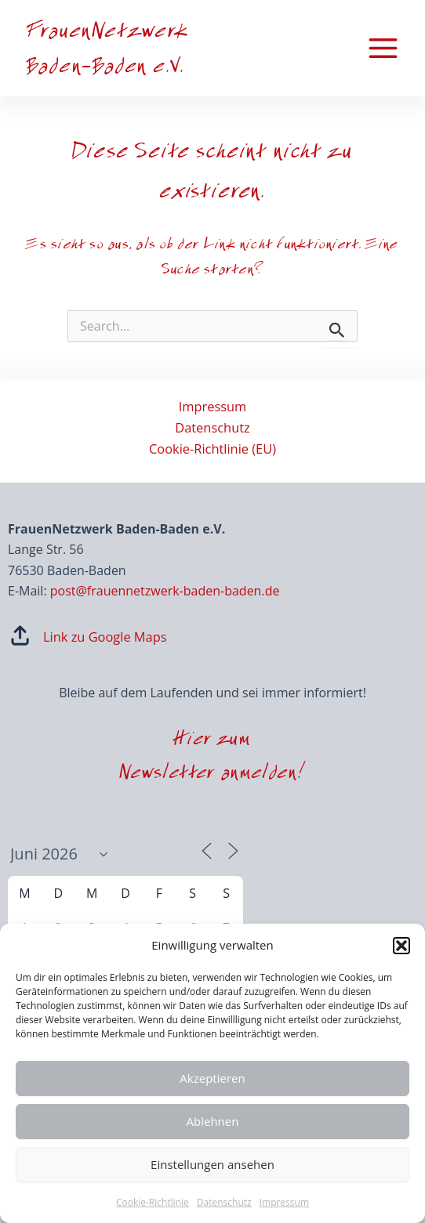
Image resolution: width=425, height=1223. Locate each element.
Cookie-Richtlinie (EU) (212, 449)
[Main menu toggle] (382, 48)
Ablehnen (213, 1121)
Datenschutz (224, 1202)
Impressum (284, 1202)
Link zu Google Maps (105, 637)
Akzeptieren (212, 1078)
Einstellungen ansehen (212, 1164)
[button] (401, 945)
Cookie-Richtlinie (152, 1202)
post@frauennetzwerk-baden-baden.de (165, 590)
